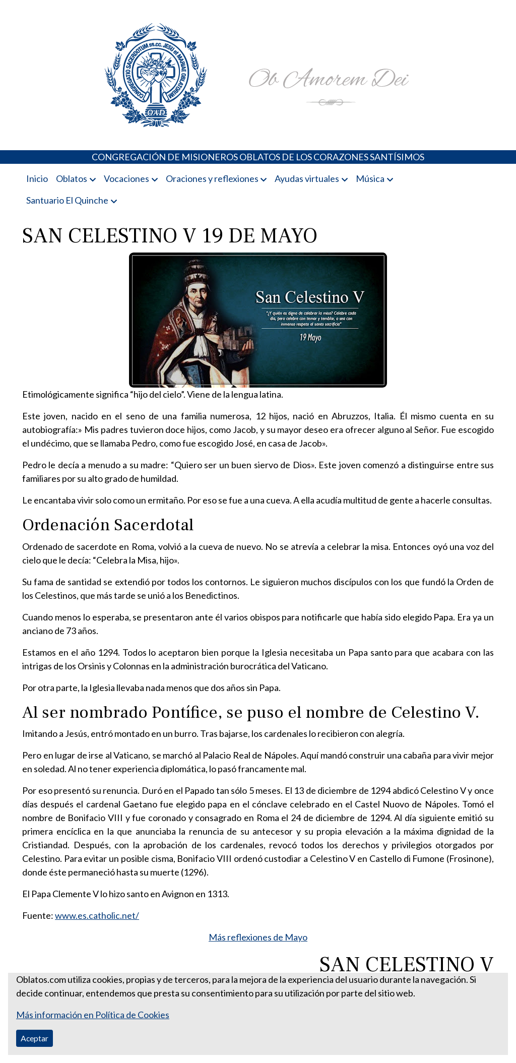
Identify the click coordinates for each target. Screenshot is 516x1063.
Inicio (37, 178)
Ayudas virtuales (307, 178)
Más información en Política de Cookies (92, 1014)
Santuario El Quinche (67, 200)
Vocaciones (126, 178)
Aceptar (34, 1038)
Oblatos (71, 178)
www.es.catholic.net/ (97, 915)
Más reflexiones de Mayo (258, 937)
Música (370, 178)
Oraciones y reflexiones (212, 178)
